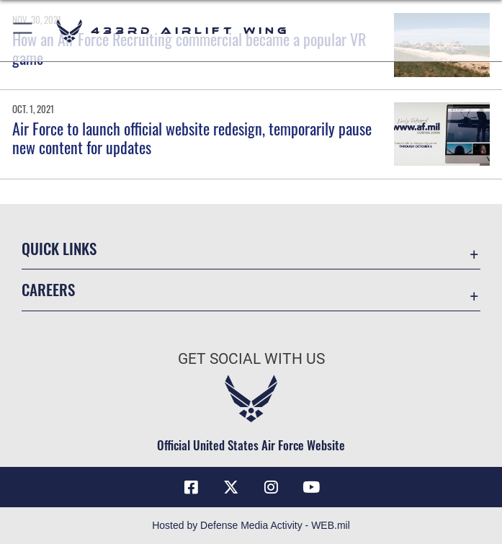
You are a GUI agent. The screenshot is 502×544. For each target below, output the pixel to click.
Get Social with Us (251, 358)
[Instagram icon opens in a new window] (271, 487)
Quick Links (59, 248)
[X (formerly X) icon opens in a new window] (231, 487)
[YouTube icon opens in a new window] (311, 487)
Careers (48, 289)
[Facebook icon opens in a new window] (191, 487)
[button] (23, 30)
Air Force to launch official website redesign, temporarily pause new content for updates (192, 138)
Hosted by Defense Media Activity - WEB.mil (251, 525)
